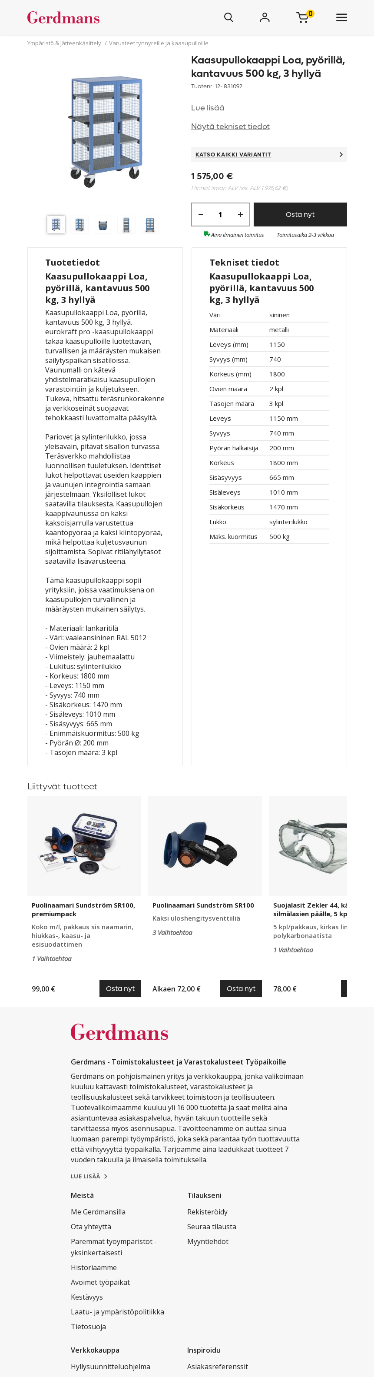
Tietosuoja (88, 1326)
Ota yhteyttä (91, 1226)
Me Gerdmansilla (98, 1212)
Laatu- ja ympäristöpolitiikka (117, 1312)
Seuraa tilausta (211, 1226)
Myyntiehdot (207, 1241)
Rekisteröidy (207, 1212)
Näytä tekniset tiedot (230, 127)
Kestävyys (87, 1297)
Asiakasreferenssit (217, 1366)
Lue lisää (208, 108)
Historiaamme (94, 1267)
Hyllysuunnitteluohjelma (110, 1366)
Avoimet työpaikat (100, 1282)
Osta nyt (300, 214)
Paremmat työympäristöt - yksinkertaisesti (114, 1247)
